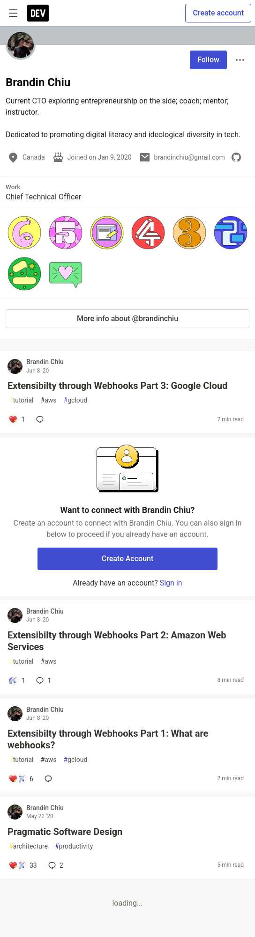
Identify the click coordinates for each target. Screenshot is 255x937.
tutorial (21, 400)
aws (49, 400)
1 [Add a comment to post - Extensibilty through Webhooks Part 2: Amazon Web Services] (42, 680)
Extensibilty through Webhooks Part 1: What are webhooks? (108, 739)
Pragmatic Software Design (65, 831)
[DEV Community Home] (38, 13)
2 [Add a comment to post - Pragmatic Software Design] (54, 865)
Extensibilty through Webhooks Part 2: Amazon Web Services (117, 641)
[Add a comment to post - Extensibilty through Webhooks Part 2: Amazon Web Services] (16, 680)
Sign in (171, 582)
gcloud (76, 400)
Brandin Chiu (45, 362)
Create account (218, 12)
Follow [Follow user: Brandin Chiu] (208, 59)
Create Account (128, 558)
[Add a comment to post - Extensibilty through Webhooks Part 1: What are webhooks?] (21, 778)
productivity (74, 846)
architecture (28, 846)
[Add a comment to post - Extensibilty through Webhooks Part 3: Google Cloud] (16, 419)
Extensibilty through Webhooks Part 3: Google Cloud (117, 385)
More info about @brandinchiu (127, 318)
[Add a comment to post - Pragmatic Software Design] (23, 865)
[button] (24, 232)
